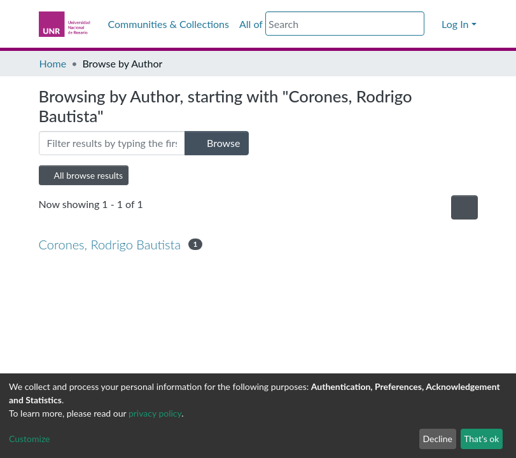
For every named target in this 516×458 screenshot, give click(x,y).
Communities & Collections (168, 24)
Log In (455, 24)
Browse (217, 143)
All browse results (84, 175)
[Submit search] (416, 24)
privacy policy (155, 413)
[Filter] (112, 143)
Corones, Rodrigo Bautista (110, 244)
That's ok (481, 438)
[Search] (344, 23)
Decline (437, 438)
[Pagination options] (464, 207)
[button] (432, 24)
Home (53, 63)
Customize (29, 438)
